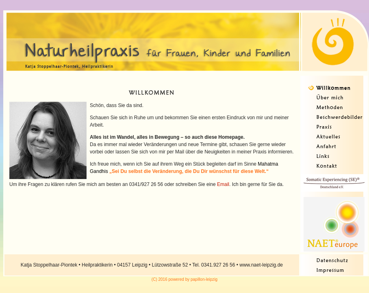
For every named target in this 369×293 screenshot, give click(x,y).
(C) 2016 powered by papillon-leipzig (184, 279)
